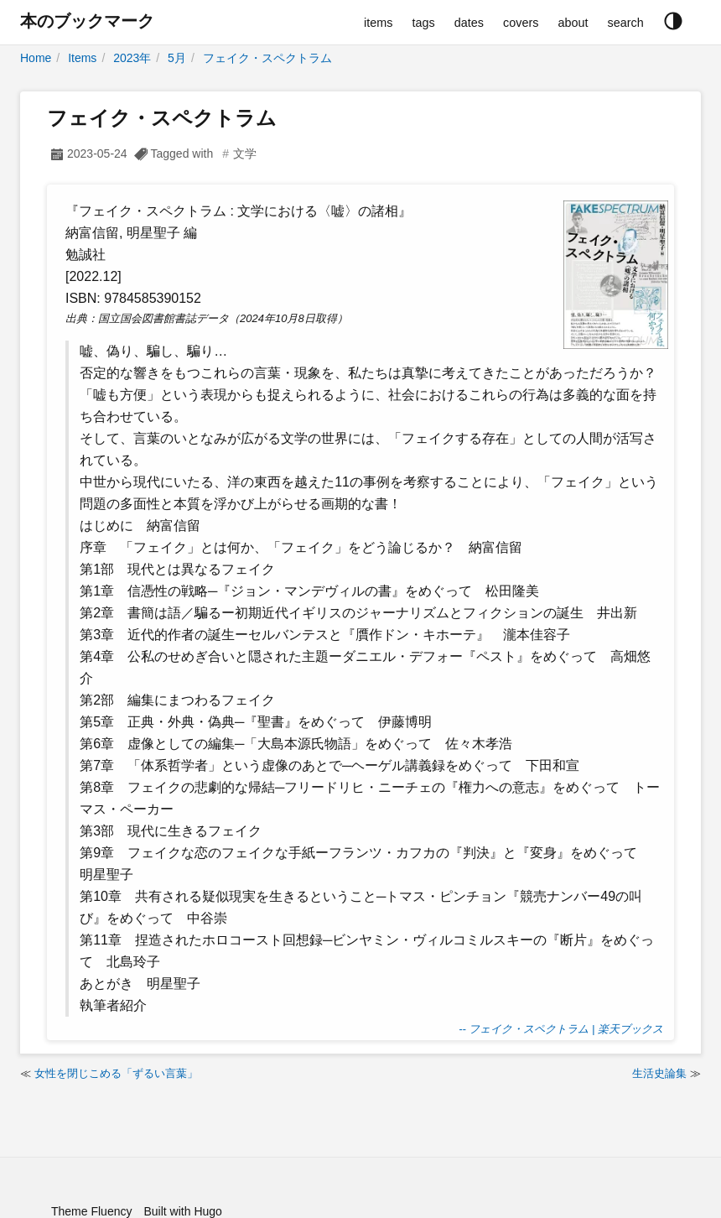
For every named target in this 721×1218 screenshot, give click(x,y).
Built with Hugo (182, 1211)
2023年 (132, 58)
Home (35, 58)
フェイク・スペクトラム (267, 58)
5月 (177, 58)
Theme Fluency (91, 1211)
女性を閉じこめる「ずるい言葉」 (116, 1073)
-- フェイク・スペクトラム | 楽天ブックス (561, 1029)
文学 (245, 153)
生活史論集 (659, 1073)
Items (82, 58)
